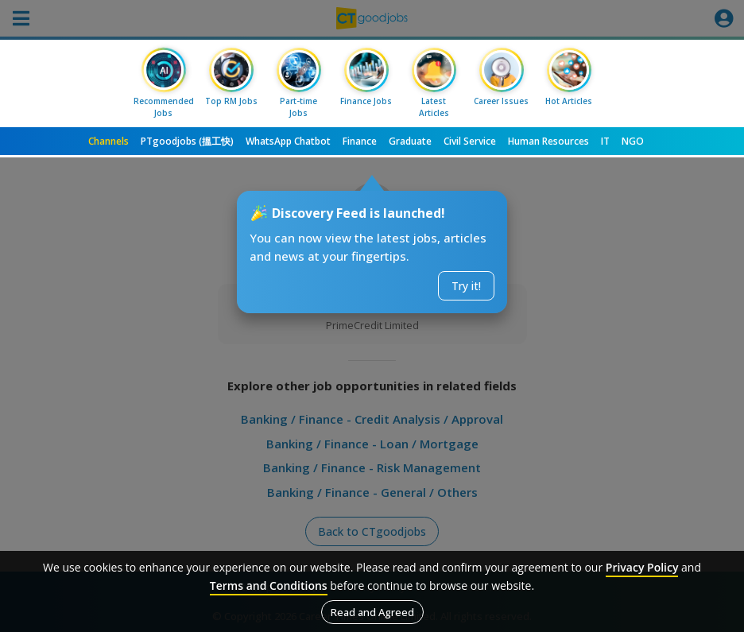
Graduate (410, 141)
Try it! (466, 285)
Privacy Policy (642, 567)
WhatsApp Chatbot (288, 141)
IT (605, 141)
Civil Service (470, 141)
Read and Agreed (372, 612)
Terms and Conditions (268, 585)
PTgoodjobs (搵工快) (187, 141)
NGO (633, 141)
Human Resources (548, 141)
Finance (360, 141)
